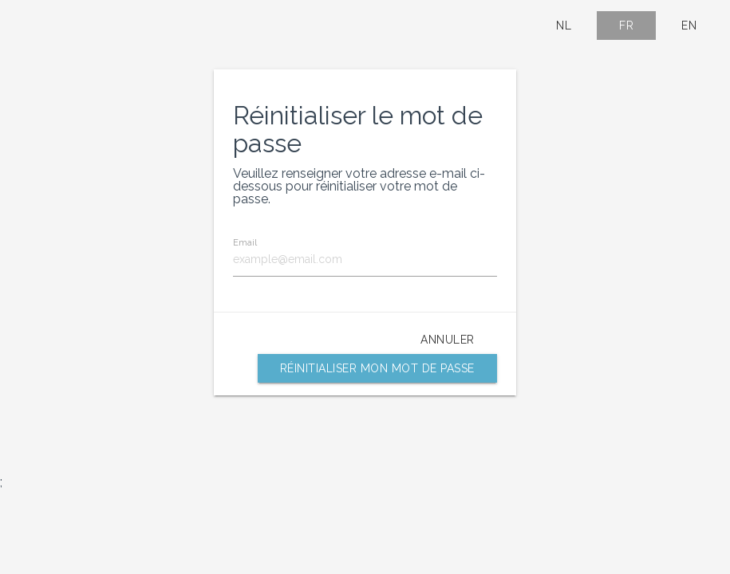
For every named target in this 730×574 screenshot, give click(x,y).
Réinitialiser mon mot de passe (377, 368)
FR (626, 25)
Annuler (447, 339)
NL (563, 25)
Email (245, 242)
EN (688, 25)
